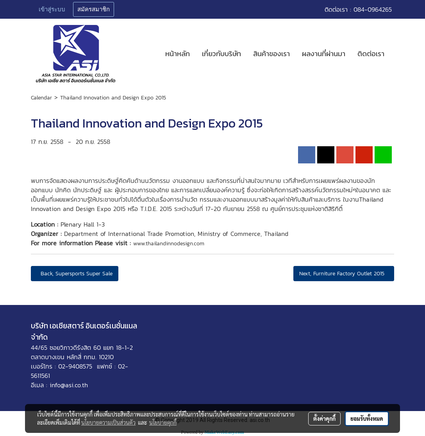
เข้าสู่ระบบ (52, 9)
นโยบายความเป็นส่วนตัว (108, 422)
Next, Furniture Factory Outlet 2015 (343, 273)
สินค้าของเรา (271, 53)
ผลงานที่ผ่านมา (323, 53)
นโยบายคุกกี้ (163, 422)
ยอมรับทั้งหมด (366, 418)
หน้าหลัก (177, 53)
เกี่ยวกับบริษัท (221, 53)
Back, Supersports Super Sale (74, 273)
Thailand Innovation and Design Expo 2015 (113, 98)
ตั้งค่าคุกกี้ (324, 418)
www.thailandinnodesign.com (168, 243)
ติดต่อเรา (370, 53)
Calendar (41, 98)
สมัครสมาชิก (93, 9)
